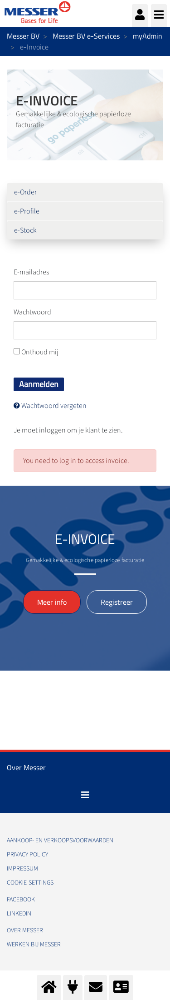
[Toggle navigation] (85, 795)
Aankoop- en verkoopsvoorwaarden (60, 840)
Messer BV (23, 35)
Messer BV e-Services (86, 35)
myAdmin (147, 35)
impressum (22, 868)
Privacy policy (27, 854)
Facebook (21, 899)
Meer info (52, 602)
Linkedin (19, 913)
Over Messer (25, 930)
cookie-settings (30, 882)
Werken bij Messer (34, 944)
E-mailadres (31, 272)
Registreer (117, 602)
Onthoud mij (36, 352)
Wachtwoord (32, 312)
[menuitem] (85, 192)
